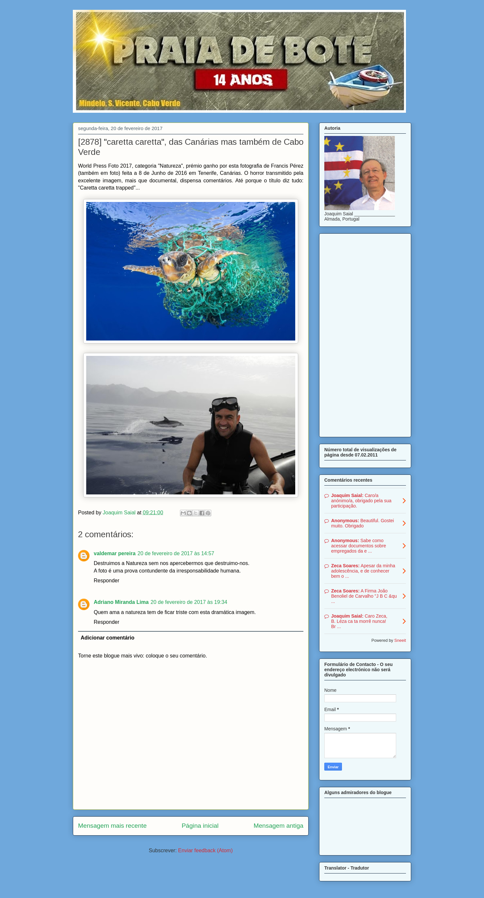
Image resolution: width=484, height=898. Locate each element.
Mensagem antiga (278, 825)
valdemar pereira (115, 553)
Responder (106, 580)
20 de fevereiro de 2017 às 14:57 (175, 553)
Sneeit (400, 640)
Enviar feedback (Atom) (205, 850)
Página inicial (200, 825)
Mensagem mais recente (112, 825)
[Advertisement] (365, 334)
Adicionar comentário (107, 637)
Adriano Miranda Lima (121, 602)
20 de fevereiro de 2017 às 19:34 (189, 602)
